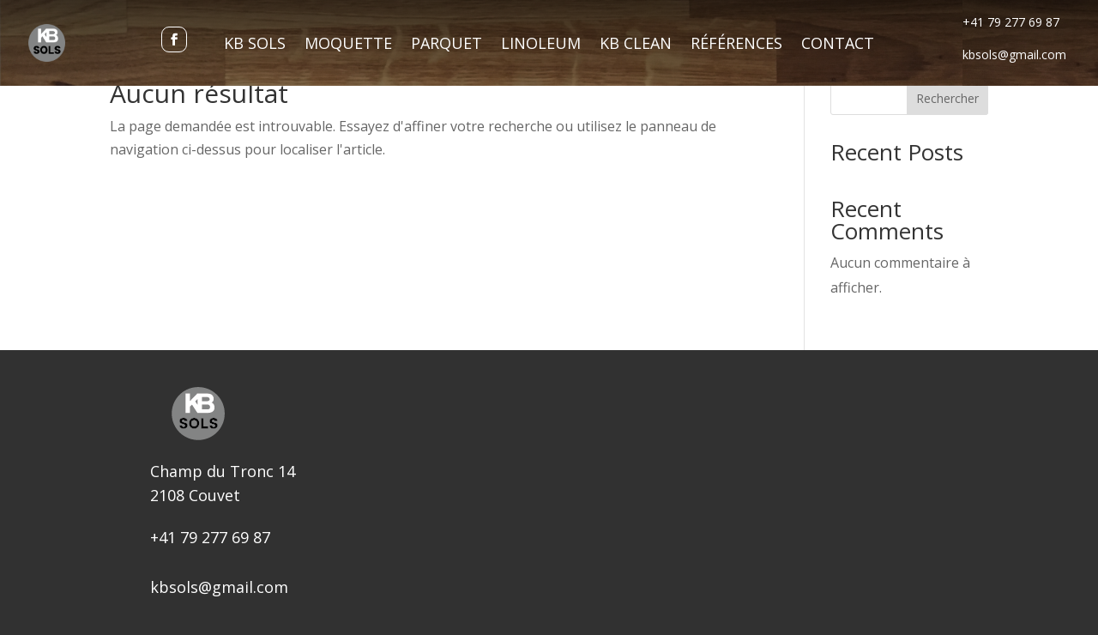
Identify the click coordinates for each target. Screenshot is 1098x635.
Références (736, 45)
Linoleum (541, 45)
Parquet (446, 45)
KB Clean (636, 45)
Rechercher (947, 98)
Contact (837, 45)
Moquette (348, 45)
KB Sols (255, 45)
